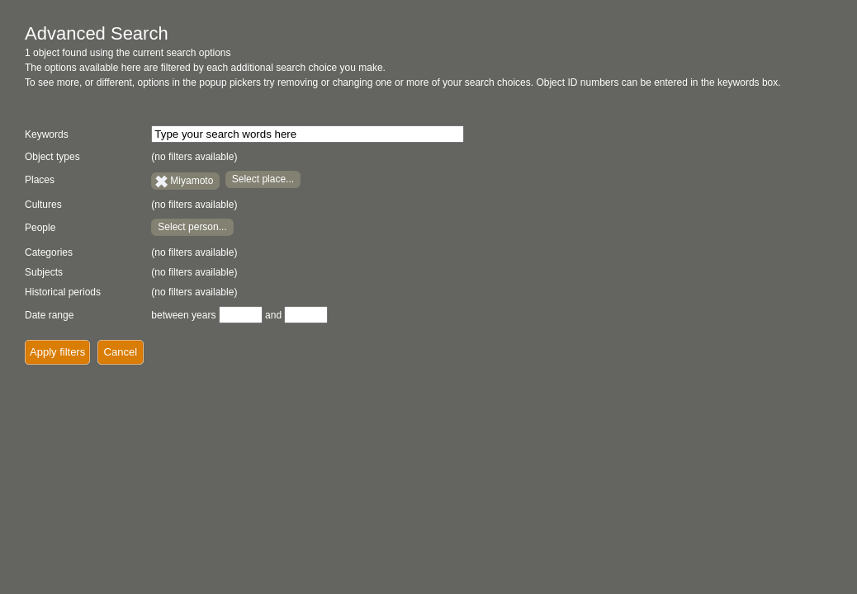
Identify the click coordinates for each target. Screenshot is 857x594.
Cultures (43, 204)
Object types (52, 157)
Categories (49, 252)
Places (39, 180)
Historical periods (63, 292)
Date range (49, 315)
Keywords (47, 134)
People (40, 227)
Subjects (44, 272)
